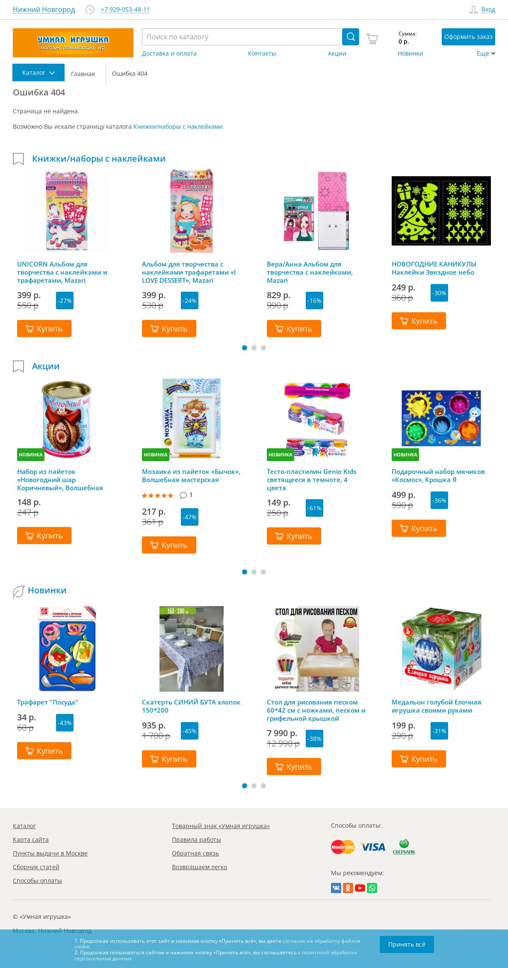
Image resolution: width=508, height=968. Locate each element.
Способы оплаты (37, 880)
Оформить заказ (468, 37)
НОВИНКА (31, 454)
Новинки (410, 53)
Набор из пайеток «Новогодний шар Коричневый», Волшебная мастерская (60, 479)
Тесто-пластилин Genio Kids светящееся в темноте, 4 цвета (311, 479)
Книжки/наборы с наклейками (178, 126)
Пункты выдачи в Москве (50, 853)
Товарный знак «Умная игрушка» (221, 826)
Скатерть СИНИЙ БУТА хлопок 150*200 (191, 706)
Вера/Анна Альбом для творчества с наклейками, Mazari (310, 272)
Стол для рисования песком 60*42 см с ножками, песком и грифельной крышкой (316, 710)
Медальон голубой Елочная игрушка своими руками (436, 706)
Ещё (483, 53)
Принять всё (406, 944)
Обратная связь (195, 853)
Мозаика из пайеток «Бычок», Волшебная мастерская (191, 476)
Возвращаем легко (199, 867)
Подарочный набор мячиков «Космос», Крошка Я (438, 476)
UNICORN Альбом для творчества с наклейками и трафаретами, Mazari (62, 272)
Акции (337, 53)
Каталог (24, 826)
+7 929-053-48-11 (125, 9)
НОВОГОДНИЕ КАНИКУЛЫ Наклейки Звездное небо (434, 268)
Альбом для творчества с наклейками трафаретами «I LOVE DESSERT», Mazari (189, 272)
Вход (488, 9)
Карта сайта (31, 839)
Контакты (262, 53)
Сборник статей (36, 867)
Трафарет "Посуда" (47, 702)
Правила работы (196, 839)
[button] (244, 347)
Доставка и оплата (169, 53)
